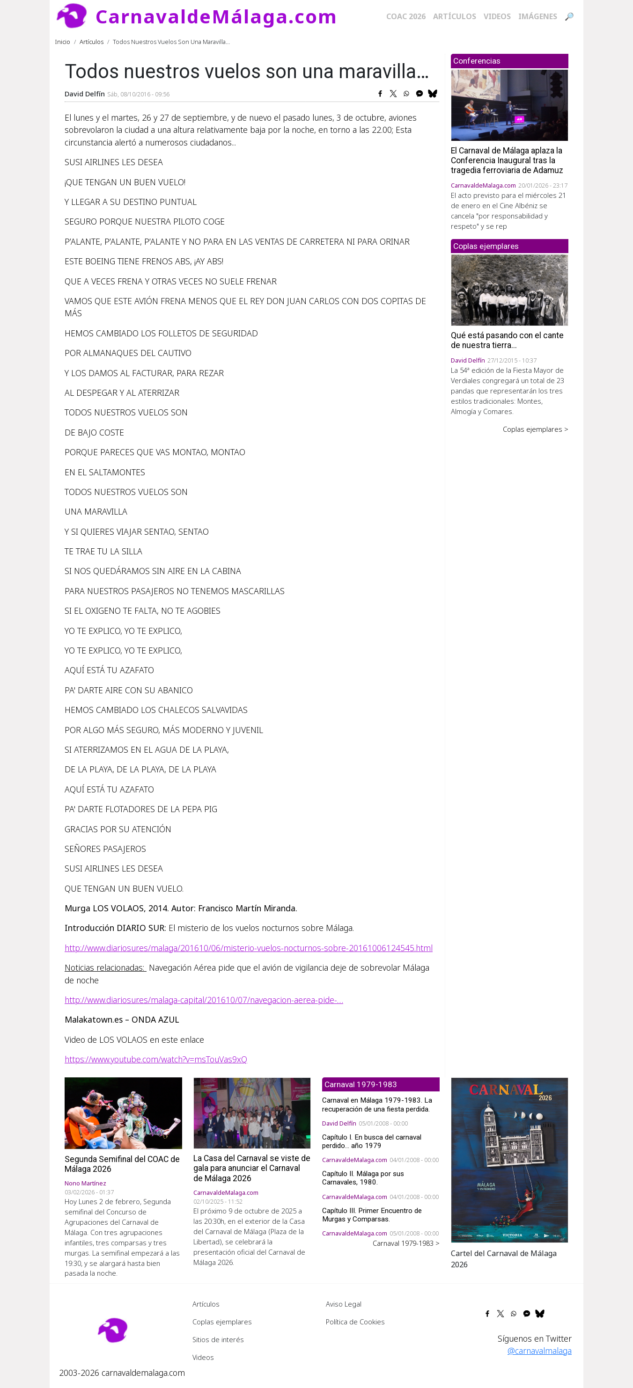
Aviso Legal (343, 1303)
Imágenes (537, 16)
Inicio (62, 41)
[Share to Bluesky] (432, 93)
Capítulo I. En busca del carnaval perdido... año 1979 (371, 1141)
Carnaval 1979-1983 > (406, 1243)
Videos (497, 16)
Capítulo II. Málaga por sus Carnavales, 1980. (363, 1178)
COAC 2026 (406, 16)
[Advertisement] (509, 579)
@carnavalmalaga (540, 1350)
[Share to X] (393, 93)
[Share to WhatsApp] (406, 93)
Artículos (454, 16)
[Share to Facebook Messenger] (419, 93)
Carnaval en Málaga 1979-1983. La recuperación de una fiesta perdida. (377, 1104)
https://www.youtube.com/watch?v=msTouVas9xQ (156, 1059)
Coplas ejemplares (222, 1321)
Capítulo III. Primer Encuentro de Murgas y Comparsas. (372, 1214)
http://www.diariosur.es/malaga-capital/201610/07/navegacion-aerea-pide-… (204, 999)
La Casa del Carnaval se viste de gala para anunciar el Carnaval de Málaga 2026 (251, 1168)
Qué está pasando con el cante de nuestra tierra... (507, 340)
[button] (509, 1159)
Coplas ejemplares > (535, 429)
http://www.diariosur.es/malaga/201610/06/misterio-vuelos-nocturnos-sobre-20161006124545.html (249, 947)
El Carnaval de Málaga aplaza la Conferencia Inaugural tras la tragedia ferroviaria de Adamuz (507, 160)
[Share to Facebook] (380, 93)
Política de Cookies (355, 1321)
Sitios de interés (218, 1339)
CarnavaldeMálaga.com (217, 16)
